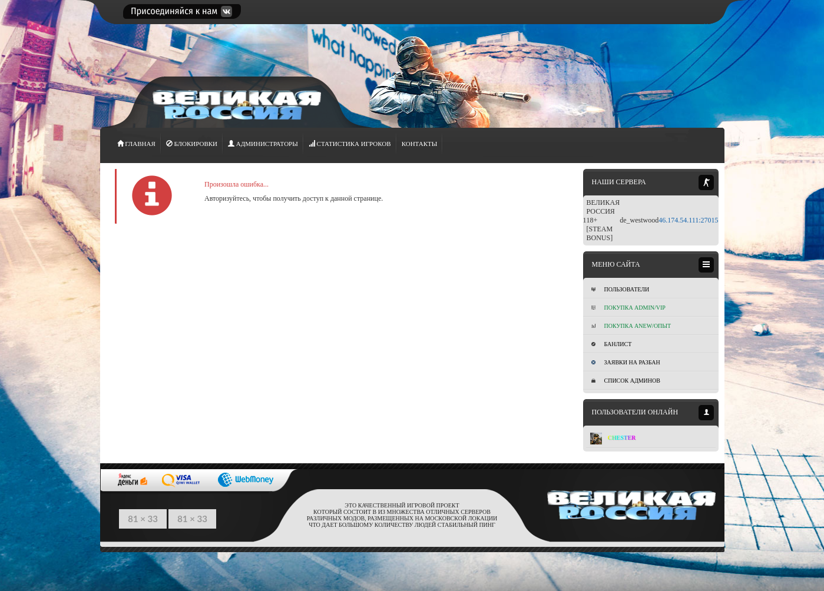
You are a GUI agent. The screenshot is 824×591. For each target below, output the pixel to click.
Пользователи (620, 289)
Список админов (625, 380)
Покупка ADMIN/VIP (628, 307)
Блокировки (191, 143)
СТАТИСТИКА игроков (350, 143)
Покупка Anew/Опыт (631, 326)
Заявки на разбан (625, 362)
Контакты (420, 143)
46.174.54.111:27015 (688, 220)
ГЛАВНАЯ (136, 143)
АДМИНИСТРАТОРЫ (263, 143)
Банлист (611, 344)
